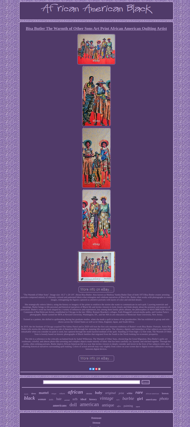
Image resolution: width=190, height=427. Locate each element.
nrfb (75, 399)
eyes (117, 400)
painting (128, 405)
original (110, 393)
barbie (128, 398)
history (93, 399)
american (89, 404)
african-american (152, 393)
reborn (62, 393)
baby (98, 393)
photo (164, 398)
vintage (106, 398)
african (75, 392)
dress (33, 393)
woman (42, 399)
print (121, 393)
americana (151, 399)
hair (59, 399)
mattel (44, 393)
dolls (51, 399)
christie (89, 393)
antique (108, 405)
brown (165, 393)
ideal (83, 399)
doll (73, 404)
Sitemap (96, 422)
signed (138, 406)
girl (140, 398)
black (29, 398)
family (26, 394)
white (130, 393)
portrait (67, 400)
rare (139, 392)
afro (119, 406)
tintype (54, 394)
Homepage (96, 418)
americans (59, 405)
